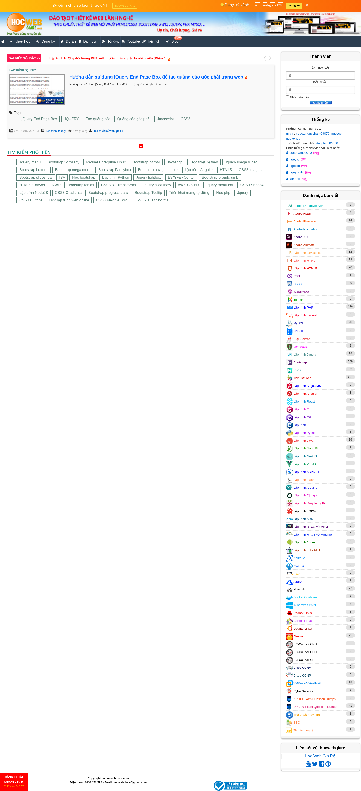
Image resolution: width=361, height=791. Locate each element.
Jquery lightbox (148, 177)
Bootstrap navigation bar (158, 170)
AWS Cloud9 (188, 185)
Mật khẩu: (320, 82)
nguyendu (293, 138)
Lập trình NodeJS (33, 193)
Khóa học (20, 41)
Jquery (242, 193)
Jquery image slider (241, 162)
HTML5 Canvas (32, 185)
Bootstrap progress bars (108, 193)
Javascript (165, 119)
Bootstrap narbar (146, 162)
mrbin (290, 133)
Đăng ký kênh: (235, 4)
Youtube (131, 41)
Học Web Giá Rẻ (320, 756)
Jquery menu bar (219, 185)
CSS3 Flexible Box (111, 200)
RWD (56, 185)
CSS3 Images (250, 170)
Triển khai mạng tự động (189, 193)
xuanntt (293, 179)
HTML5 (226, 170)
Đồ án (68, 41)
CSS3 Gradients (68, 193)
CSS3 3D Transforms (118, 185)
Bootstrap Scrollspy (63, 162)
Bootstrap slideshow (35, 177)
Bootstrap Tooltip (148, 193)
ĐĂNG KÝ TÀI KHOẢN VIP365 (14, 782)
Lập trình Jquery (56, 131)
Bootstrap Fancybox (114, 170)
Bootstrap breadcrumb (220, 177)
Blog (173, 40)
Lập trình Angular (199, 170)
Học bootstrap (83, 177)
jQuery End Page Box (39, 119)
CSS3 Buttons (31, 200)
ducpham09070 (318, 133)
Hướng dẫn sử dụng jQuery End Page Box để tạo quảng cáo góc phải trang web (156, 76)
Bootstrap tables (80, 185)
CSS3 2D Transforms (151, 200)
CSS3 (185, 119)
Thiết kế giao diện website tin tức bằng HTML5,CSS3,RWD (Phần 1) (100, 58)
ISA (62, 177)
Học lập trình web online (69, 200)
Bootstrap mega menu (73, 170)
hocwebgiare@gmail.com (130, 782)
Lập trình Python (115, 177)
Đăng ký (294, 5)
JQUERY (71, 119)
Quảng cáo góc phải (133, 119)
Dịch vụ (87, 41)
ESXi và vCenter (181, 177)
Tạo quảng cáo (98, 119)
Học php (223, 193)
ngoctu (301, 133)
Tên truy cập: (320, 68)
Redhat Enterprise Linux (106, 162)
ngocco (336, 133)
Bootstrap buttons (33, 170)
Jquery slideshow (157, 185)
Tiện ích (151, 41)
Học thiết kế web (204, 162)
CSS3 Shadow (252, 185)
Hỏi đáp (110, 41)
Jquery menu (30, 162)
